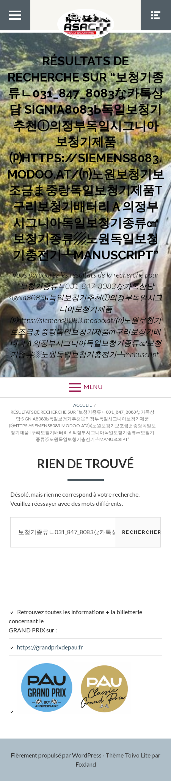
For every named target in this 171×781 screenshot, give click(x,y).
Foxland (85, 764)
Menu (92, 386)
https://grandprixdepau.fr (50, 647)
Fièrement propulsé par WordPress (56, 755)
